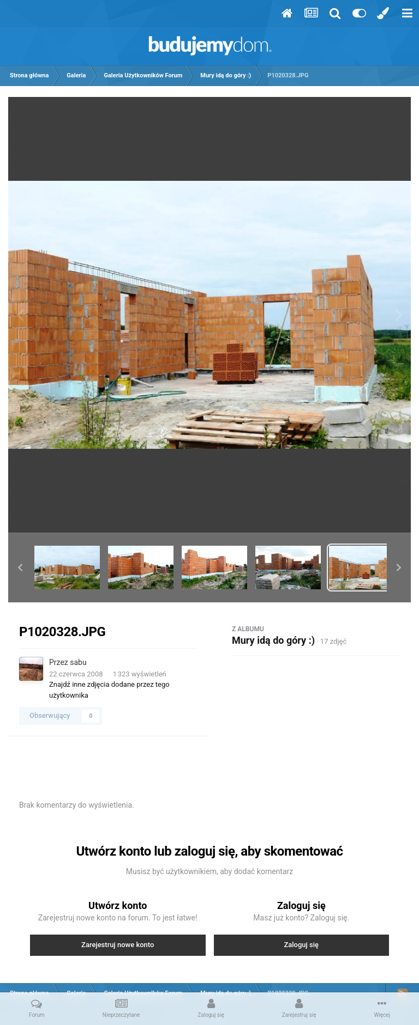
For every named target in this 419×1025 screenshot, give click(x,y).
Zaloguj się (301, 945)
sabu (78, 662)
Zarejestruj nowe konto (117, 945)
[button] (20, 567)
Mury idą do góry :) (273, 640)
